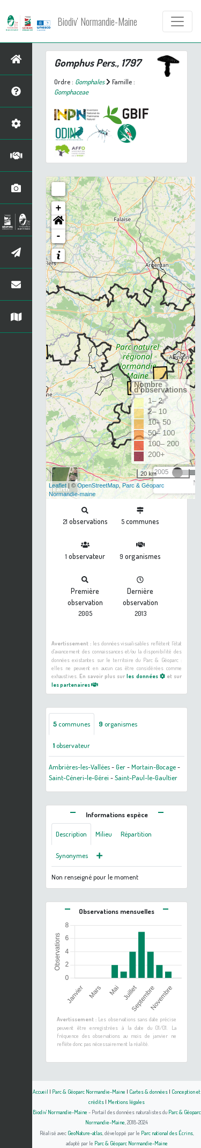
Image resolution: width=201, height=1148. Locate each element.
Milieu (103, 834)
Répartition (136, 834)
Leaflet (57, 485)
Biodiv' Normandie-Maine (97, 21)
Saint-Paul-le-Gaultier (146, 777)
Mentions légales (126, 1101)
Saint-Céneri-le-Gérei (79, 777)
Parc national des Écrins (167, 1132)
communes (71, 724)
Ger (120, 766)
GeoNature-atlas (85, 1132)
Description (71, 834)
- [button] (59, 236)
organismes (118, 724)
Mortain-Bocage (153, 766)
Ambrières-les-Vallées (79, 766)
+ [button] (59, 208)
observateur (71, 745)
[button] (58, 222)
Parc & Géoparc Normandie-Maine (88, 1091)
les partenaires (74, 684)
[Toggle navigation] (177, 21)
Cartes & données (148, 1091)
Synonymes (72, 855)
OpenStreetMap (98, 485)
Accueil (40, 1091)
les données (145, 675)
